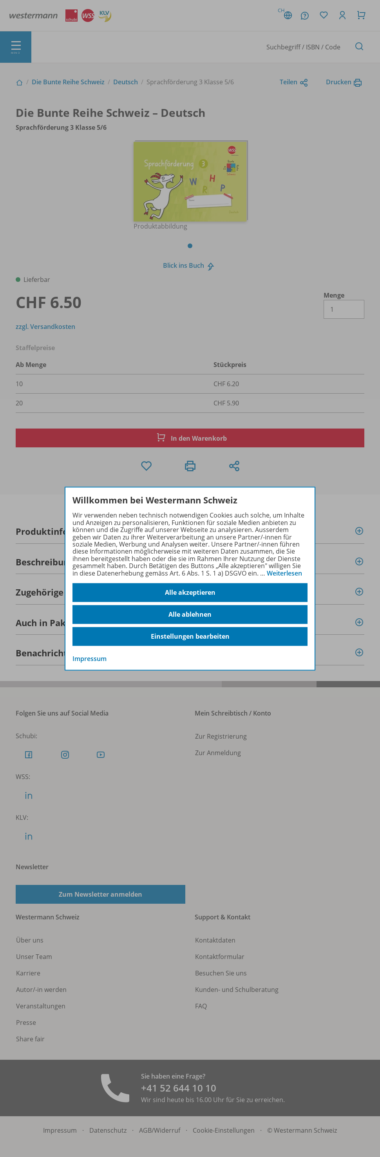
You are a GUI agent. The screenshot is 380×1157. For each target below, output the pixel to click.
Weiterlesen (284, 573)
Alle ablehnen (190, 614)
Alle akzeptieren (190, 592)
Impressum (89, 658)
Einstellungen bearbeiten (190, 636)
